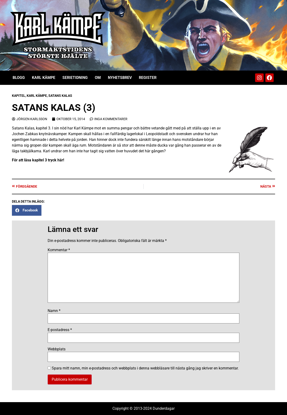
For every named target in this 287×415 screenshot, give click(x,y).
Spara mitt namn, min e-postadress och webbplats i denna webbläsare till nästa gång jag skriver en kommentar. (145, 368)
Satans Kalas (60, 95)
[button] (26, 210)
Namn (54, 311)
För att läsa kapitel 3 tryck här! (38, 160)
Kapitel (18, 95)
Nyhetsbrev (120, 77)
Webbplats (56, 349)
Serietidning (75, 77)
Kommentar (59, 250)
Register (147, 77)
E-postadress (60, 330)
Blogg (19, 77)
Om (98, 77)
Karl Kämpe (43, 77)
